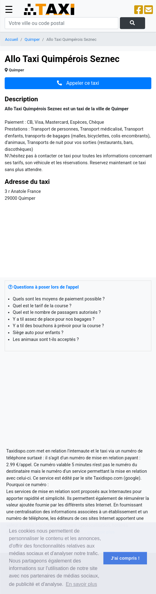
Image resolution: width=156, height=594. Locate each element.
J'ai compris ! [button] (125, 558)
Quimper (32, 39)
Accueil (11, 39)
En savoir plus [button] (81, 584)
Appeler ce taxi (78, 83)
